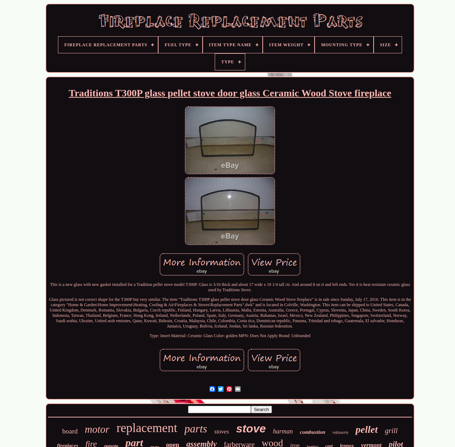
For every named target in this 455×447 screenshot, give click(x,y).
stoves (221, 431)
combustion (313, 432)
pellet (366, 429)
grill (391, 430)
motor (97, 429)
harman (283, 431)
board (69, 431)
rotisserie (340, 432)
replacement (147, 428)
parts (195, 428)
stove (251, 428)
